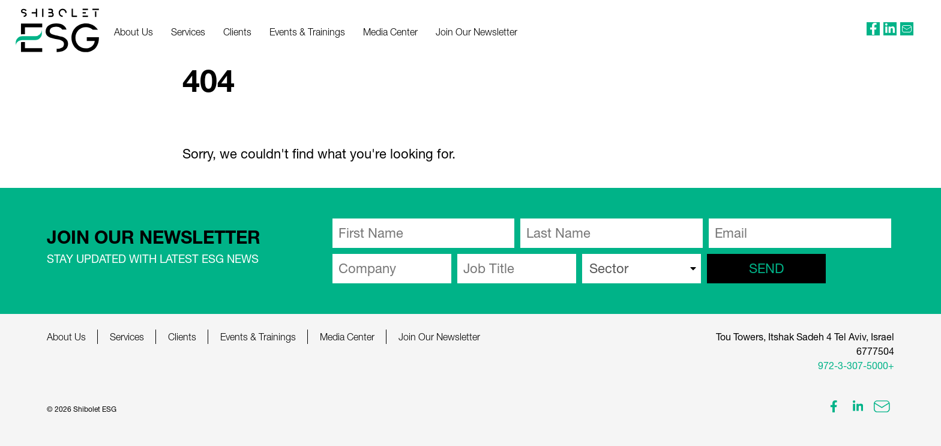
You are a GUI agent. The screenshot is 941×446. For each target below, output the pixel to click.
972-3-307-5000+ (856, 365)
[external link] (873, 28)
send (766, 268)
